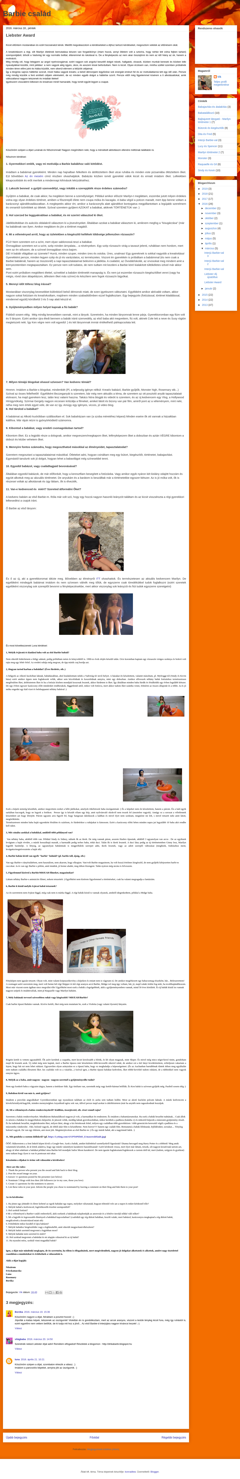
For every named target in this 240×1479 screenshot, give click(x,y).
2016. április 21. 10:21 (32, 1359)
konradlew (130, 1471)
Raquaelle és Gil (207, 164)
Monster (202, 158)
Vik (219, 76)
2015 (205, 294)
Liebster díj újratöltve (211, 275)
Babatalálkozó (206, 112)
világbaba (20, 1339)
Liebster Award (212, 282)
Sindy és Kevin (206, 170)
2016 (205, 203)
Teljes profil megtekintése (221, 83)
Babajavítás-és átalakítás (212, 106)
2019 (205, 188)
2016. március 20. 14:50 (40, 1339)
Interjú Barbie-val (207, 140)
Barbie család (27, 14)
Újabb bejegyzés (16, 1437)
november (211, 213)
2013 (205, 304)
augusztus (211, 228)
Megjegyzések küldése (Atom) (103, 1449)
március (210, 248)
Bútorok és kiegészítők (211, 127)
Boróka (19, 1312)
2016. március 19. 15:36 (37, 1312)
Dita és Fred (205, 134)
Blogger (154, 1471)
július (208, 233)
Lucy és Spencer (207, 146)
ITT (98, 578)
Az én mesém (34, 176)
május (208, 238)
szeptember (212, 223)
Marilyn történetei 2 (209, 152)
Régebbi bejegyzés (174, 1437)
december (211, 208)
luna (17, 1359)
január (209, 288)
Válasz (18, 1328)
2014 (205, 299)
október (209, 218)
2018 (205, 193)
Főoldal (94, 1437)
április (208, 243)
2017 (205, 198)
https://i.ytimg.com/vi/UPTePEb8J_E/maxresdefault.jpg (76, 1136)
